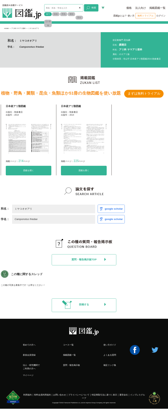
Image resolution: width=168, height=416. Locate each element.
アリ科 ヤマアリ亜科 (18, 28)
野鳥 (64, 14)
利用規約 (27, 395)
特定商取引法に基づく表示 (104, 395)
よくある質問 (109, 355)
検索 (91, 8)
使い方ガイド (109, 345)
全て (48, 14)
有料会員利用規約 (42, 395)
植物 (56, 14)
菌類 (71, 14)
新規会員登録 (29, 355)
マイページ (28, 375)
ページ (24, 161)
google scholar (114, 208)
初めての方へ (29, 345)
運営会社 (123, 395)
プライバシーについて (78, 395)
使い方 (131, 15)
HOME (6, 28)
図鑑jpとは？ (120, 15)
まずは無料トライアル (144, 93)
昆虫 (79, 17)
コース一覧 (68, 345)
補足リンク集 (109, 365)
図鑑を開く (28, 170)
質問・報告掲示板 (71, 365)
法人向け (140, 7)
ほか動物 (48, 23)
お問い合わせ (59, 395)
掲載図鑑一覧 (157, 7)
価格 (129, 7)
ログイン (161, 15)
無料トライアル (145, 15)
